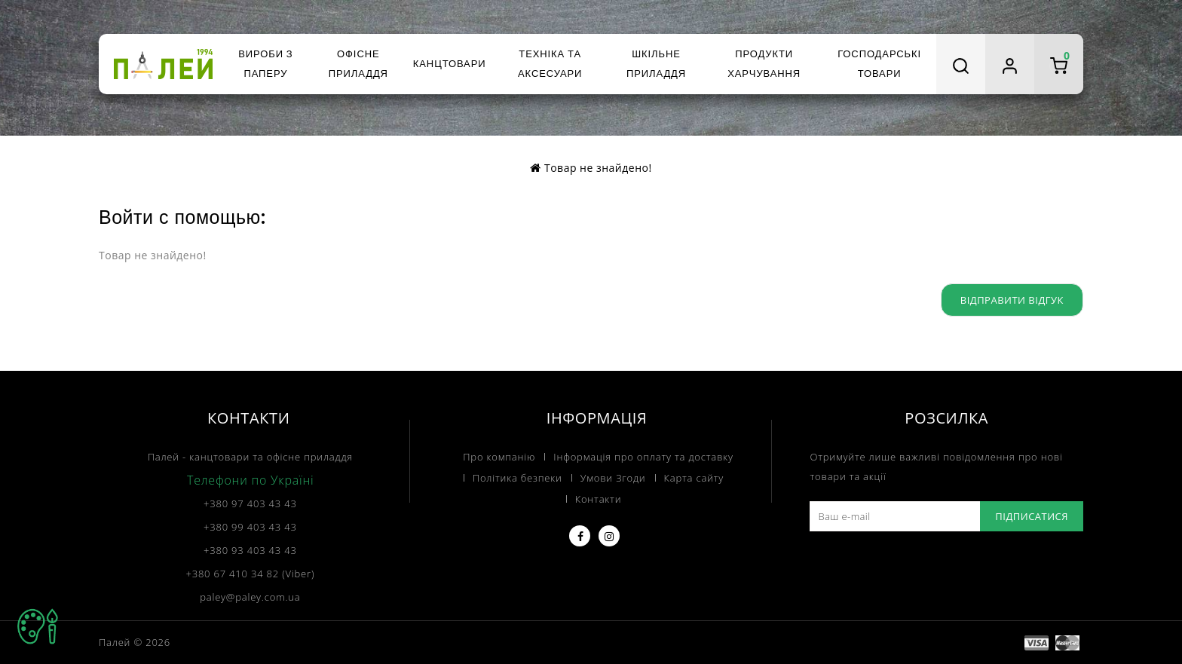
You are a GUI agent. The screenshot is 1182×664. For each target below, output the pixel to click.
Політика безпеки (517, 478)
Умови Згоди (613, 478)
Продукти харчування (764, 64)
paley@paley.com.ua (250, 597)
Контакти (598, 499)
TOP (37, 626)
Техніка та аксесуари (550, 64)
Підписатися (1031, 516)
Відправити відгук (1012, 300)
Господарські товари (879, 64)
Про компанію (499, 457)
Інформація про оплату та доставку (643, 457)
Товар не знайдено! (598, 168)
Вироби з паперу (265, 64)
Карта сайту (694, 478)
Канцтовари (449, 64)
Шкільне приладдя (656, 64)
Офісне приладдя (358, 64)
